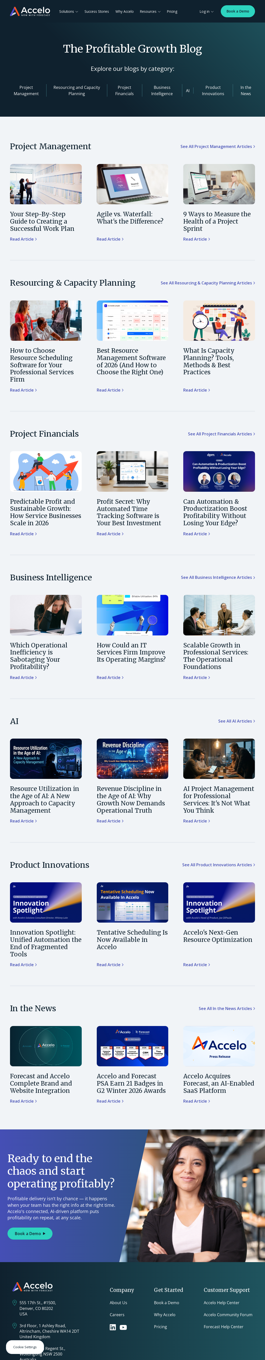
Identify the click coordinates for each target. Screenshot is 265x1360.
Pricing (172, 11)
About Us (118, 1302)
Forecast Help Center (224, 1326)
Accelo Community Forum (228, 1314)
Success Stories (96, 11)
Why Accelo (125, 11)
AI (188, 90)
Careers (117, 1314)
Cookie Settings (25, 1347)
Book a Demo (237, 11)
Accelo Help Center (222, 1302)
